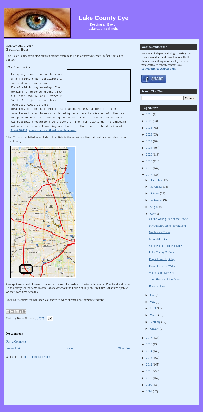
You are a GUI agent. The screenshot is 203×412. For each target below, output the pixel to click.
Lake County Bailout (161, 252)
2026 (149, 114)
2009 (149, 384)
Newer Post (13, 348)
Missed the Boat (158, 239)
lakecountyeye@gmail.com (158, 68)
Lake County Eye (104, 18)
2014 (149, 351)
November (156, 186)
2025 (149, 121)
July (152, 213)
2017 (149, 174)
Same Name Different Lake (165, 245)
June (153, 295)
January (155, 328)
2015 (149, 344)
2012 (149, 364)
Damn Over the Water (162, 266)
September (156, 200)
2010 (149, 378)
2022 (149, 141)
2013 (149, 357)
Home (69, 348)
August (154, 207)
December (156, 180)
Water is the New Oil (161, 272)
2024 (149, 127)
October (155, 193)
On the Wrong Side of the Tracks (168, 219)
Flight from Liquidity (161, 259)
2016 (149, 337)
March (154, 315)
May (153, 302)
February (155, 322)
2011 (149, 371)
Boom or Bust (17, 49)
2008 (149, 391)
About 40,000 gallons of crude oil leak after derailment (43, 130)
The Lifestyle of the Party (164, 279)
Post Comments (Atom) (37, 356)
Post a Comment (16, 341)
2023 (149, 134)
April (153, 308)
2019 (149, 161)
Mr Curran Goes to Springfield (167, 225)
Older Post (124, 348)
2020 (149, 154)
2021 (149, 147)
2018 (149, 168)
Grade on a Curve (159, 232)
